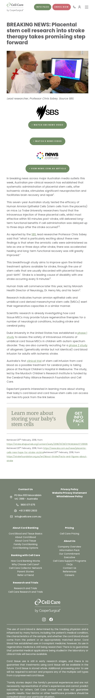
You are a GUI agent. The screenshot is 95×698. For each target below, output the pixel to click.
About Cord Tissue (25, 540)
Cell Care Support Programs (69, 561)
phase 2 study (78, 345)
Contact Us (25, 489)
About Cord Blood (25, 537)
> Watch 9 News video (47, 141)
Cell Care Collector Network (25, 568)
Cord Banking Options (25, 548)
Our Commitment (69, 553)
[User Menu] (79, 7)
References (69, 571)
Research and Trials (25, 588)
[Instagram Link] (44, 619)
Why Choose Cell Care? (25, 564)
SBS (33, 234)
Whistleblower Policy (69, 496)
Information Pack (69, 550)
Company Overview (69, 546)
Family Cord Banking (25, 544)
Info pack (42, 7)
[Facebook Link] (51, 619)
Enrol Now (61, 7)
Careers (69, 575)
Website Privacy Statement (69, 493)
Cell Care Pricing (69, 533)
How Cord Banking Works (25, 561)
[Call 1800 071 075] (74, 7)
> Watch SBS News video (47, 125)
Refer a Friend (25, 575)
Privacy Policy (69, 489)
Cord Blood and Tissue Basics (25, 533)
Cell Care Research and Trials (25, 592)
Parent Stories (25, 571)
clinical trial (34, 361)
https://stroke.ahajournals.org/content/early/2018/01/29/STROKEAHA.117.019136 (47, 444)
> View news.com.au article (47, 168)
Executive (69, 557)
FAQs (69, 564)
